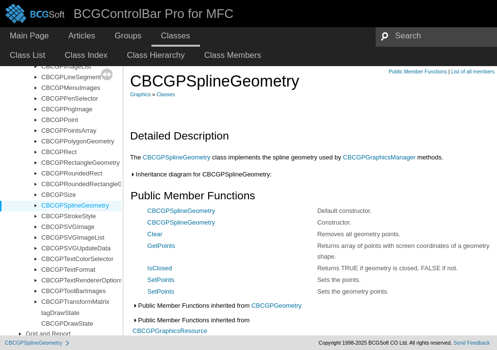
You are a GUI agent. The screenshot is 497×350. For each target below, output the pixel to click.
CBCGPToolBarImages (73, 291)
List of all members (473, 71)
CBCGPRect (59, 152)
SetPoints (161, 279)
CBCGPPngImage (67, 109)
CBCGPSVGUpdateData (76, 248)
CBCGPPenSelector (69, 98)
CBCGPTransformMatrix (75, 301)
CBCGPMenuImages (70, 87)
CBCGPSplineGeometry (75, 205)
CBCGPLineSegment (71, 77)
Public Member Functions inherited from (217, 305)
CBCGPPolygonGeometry (77, 141)
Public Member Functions (418, 71)
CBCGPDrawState (67, 323)
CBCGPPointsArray (68, 130)
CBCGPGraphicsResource (170, 330)
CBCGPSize (58, 194)
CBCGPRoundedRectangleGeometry (93, 184)
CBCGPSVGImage (68, 226)
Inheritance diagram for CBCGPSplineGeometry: (201, 174)
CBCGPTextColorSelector (77, 258)
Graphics (140, 94)
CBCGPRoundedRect (71, 173)
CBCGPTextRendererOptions (82, 280)
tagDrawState (60, 312)
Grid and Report (48, 333)
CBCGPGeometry (276, 305)
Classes (166, 94)
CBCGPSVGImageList (72, 237)
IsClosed (160, 268)
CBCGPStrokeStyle (68, 216)
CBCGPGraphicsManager (379, 157)
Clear (155, 234)
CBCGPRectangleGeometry (80, 162)
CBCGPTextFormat (68, 269)
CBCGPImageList (66, 66)
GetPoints (161, 245)
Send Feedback (471, 343)
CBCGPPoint (59, 119)
